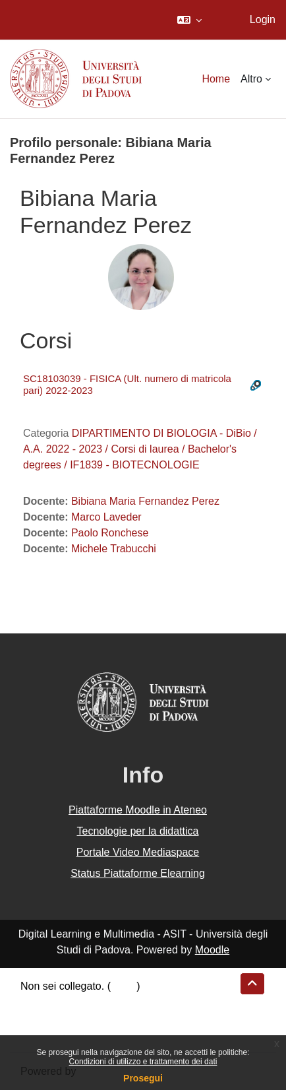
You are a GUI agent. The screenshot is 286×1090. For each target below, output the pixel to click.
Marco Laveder (106, 517)
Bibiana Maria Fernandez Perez (145, 501)
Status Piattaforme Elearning (138, 873)
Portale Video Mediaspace (138, 852)
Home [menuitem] (216, 78)
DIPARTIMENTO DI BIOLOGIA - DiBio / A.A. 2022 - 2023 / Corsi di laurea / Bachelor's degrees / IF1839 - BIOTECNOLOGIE (140, 449)
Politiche (40, 1017)
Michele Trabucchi (113, 548)
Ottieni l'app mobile (65, 1033)
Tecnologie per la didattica (137, 831)
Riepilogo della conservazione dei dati (109, 1002)
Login (262, 19)
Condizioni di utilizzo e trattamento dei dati (143, 1061)
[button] (189, 20)
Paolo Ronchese (109, 532)
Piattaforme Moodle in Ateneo (138, 810)
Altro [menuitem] (251, 78)
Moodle (212, 949)
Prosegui (143, 1078)
